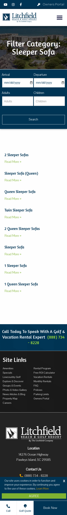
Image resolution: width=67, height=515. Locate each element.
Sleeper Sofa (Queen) (21, 173)
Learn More (42, 488)
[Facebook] (21, 4)
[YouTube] (6, 4)
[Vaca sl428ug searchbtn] (33, 119)
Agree (34, 496)
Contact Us (33, 469)
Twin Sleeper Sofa (18, 210)
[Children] (49, 101)
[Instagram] (13, 4)
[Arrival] (17, 82)
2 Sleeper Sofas (16, 155)
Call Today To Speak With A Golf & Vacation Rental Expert (33, 337)
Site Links (14, 359)
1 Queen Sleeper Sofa (21, 284)
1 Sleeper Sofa (15, 265)
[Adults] (17, 101)
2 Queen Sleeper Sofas (22, 228)
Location (33, 448)
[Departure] (49, 82)
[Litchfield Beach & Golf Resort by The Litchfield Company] (20, 17)
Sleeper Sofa (14, 247)
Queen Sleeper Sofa (19, 191)
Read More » (12, 162)
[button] (59, 17)
